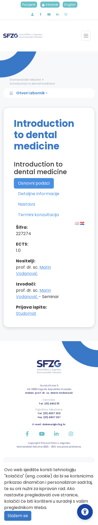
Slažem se (18, 516)
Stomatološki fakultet (25, 80)
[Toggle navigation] (86, 35)
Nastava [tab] (26, 204)
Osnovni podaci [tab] (34, 183)
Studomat (26, 313)
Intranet (50, 4)
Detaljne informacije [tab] (38, 194)
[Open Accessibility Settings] (85, 512)
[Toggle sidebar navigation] (50, 93)
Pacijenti (29, 4)
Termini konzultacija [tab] (38, 215)
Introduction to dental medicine (32, 84)
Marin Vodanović (33, 270)
